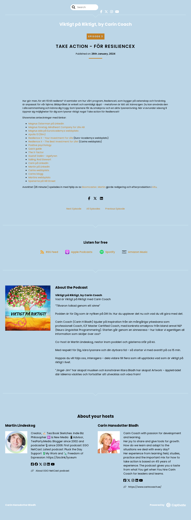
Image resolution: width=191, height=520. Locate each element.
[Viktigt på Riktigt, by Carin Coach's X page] (105, 12)
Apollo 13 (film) (37, 134)
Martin (101, 187)
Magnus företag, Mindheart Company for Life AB (56, 127)
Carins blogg (35, 174)
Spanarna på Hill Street (42, 181)
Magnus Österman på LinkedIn (46, 124)
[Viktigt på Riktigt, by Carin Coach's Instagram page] (111, 12)
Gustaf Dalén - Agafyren (42, 156)
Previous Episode (115, 209)
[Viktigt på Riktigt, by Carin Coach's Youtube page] (116, 12)
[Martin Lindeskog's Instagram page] (43, 465)
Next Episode (73, 209)
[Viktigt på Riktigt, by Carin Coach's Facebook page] (101, 12)
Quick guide (35, 149)
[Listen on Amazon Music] (136, 253)
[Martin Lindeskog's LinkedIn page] (47, 465)
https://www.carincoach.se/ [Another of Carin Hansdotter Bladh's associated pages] (142, 488)
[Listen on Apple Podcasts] (78, 253)
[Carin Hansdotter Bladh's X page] (128, 481)
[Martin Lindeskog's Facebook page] (32, 465)
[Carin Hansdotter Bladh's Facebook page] (124, 481)
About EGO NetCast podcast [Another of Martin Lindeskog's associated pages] (50, 472)
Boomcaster (89, 187)
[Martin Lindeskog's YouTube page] (51, 465)
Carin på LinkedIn (38, 163)
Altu (154, 187)
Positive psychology (39, 145)
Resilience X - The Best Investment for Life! (53, 142)
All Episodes (93, 209)
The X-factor (36, 152)
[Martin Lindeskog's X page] (39, 465)
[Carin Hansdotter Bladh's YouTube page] (139, 481)
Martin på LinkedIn (39, 167)
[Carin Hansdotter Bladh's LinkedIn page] (135, 481)
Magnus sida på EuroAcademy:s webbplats (53, 131)
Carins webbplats (38, 170)
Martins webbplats (39, 177)
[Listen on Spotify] (108, 253)
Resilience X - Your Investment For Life (50, 138)
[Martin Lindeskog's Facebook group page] (36, 465)
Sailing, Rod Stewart (39, 160)
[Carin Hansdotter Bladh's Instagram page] (132, 481)
